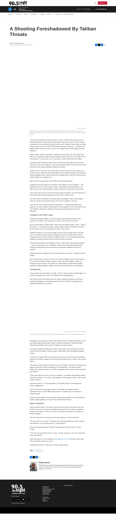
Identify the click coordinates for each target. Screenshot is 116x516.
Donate (103, 4)
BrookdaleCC (69, 16)
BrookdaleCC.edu (68, 487)
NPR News (39, 453)
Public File (45, 503)
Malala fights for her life (61, 441)
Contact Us (59, 16)
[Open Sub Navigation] (14, 16)
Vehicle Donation (47, 494)
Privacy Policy (46, 500)
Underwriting (46, 495)
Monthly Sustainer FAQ (48, 491)
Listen (18, 16)
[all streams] (101, 11)
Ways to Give (46, 496)
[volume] (15, 11)
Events (42, 16)
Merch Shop (46, 490)
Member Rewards (47, 492)
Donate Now (46, 489)
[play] (10, 12)
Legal (44, 502)
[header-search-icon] (95, 4)
